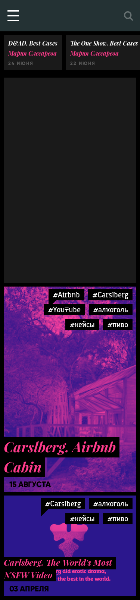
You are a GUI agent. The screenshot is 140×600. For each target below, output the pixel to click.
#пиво (118, 324)
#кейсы (82, 324)
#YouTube (64, 309)
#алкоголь (110, 309)
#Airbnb (66, 295)
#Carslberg (110, 295)
